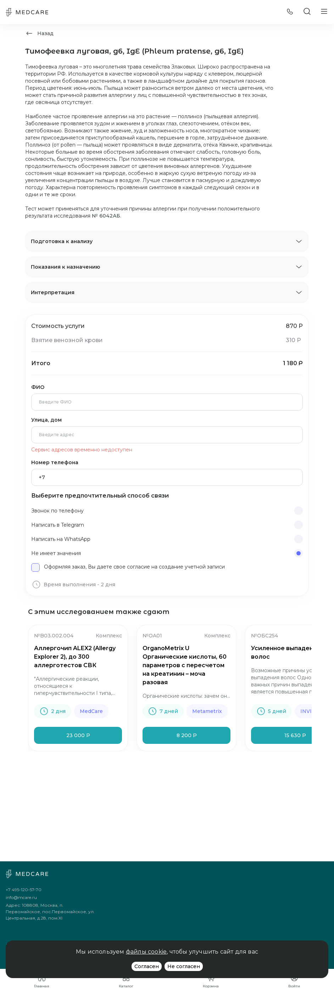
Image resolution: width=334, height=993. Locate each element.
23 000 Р (78, 735)
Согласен (146, 966)
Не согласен (183, 966)
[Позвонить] (290, 12)
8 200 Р (187, 735)
